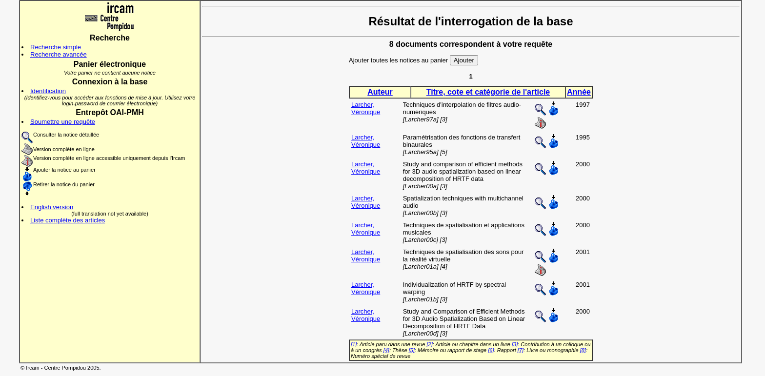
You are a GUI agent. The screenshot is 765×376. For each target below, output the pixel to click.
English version (51, 207)
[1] (354, 344)
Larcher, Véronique (365, 108)
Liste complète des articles (67, 220)
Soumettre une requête (62, 121)
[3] (515, 344)
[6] (491, 350)
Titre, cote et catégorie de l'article (488, 92)
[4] (386, 350)
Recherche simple (55, 47)
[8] (583, 350)
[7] (520, 350)
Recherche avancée (58, 54)
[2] (430, 344)
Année (579, 92)
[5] (412, 350)
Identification (48, 91)
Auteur (380, 92)
